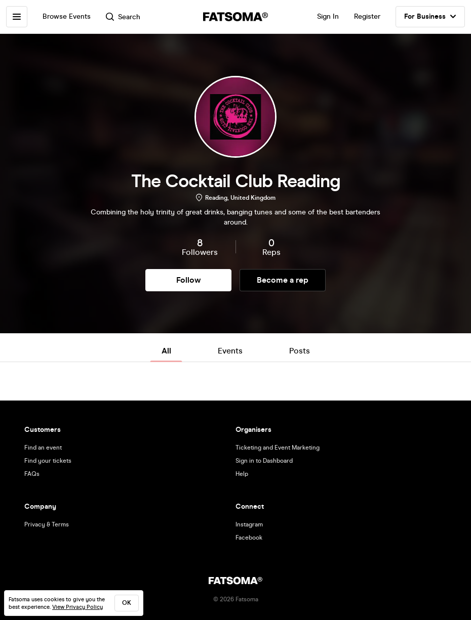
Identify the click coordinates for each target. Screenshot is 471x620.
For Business (430, 16)
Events (230, 351)
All (166, 351)
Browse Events (67, 16)
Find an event (43, 447)
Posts (299, 351)
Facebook (249, 537)
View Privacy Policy (77, 607)
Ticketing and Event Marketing (278, 447)
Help (242, 473)
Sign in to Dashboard (264, 460)
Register (367, 16)
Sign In (328, 16)
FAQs (32, 473)
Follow (188, 280)
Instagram (249, 524)
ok (126, 602)
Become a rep (282, 280)
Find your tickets (47, 460)
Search (123, 17)
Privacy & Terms (46, 524)
